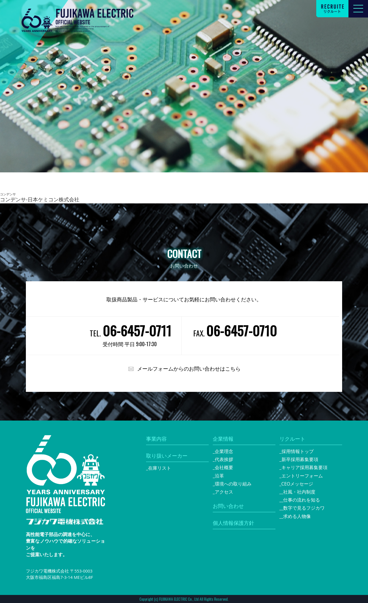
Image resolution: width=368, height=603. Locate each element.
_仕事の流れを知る (300, 500)
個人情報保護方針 (233, 522)
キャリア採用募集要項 (304, 467)
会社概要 (224, 467)
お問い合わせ (228, 505)
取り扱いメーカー (166, 455)
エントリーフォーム (302, 476)
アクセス (224, 492)
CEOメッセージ (297, 484)
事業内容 (156, 438)
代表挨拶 (224, 459)
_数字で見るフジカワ (303, 508)
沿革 (219, 476)
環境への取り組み (233, 484)
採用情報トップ (297, 451)
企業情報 (223, 438)
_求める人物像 (296, 516)
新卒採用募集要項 (299, 459)
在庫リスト (159, 468)
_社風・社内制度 (298, 492)
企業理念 (224, 451)
